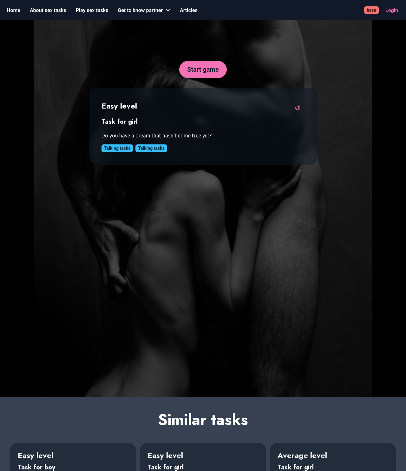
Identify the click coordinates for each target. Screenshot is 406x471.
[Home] (13, 10)
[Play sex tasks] (92, 10)
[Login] (391, 10)
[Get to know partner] (144, 10)
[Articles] (189, 10)
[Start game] (202, 69)
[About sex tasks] (48, 10)
